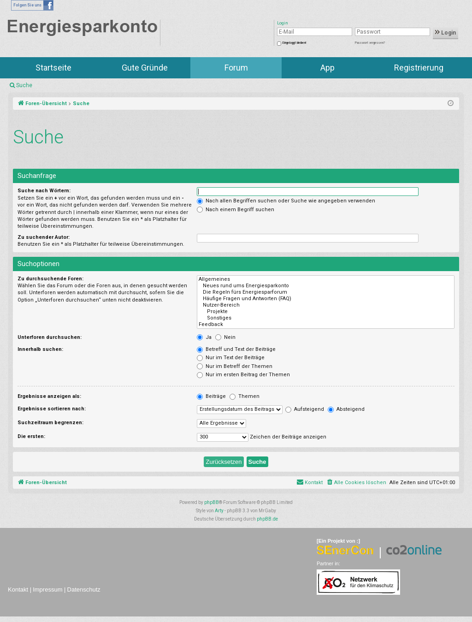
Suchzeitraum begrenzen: (50, 423)
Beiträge (211, 396)
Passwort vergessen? (370, 43)
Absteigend (346, 409)
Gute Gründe (145, 67)
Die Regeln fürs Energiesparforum (326, 292)
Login (445, 33)
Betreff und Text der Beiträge (236, 349)
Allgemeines (326, 279)
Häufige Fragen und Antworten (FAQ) (326, 299)
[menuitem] (356, 483)
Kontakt (18, 589)
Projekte (326, 311)
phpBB (211, 502)
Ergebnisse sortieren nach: (52, 409)
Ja (204, 337)
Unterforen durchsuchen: (50, 337)
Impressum (47, 589)
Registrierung (418, 67)
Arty (219, 510)
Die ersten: (31, 436)
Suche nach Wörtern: (44, 191)
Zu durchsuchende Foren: (50, 279)
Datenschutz (83, 589)
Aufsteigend (304, 409)
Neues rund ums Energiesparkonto (326, 286)
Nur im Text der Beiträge (231, 358)
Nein (225, 337)
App (327, 67)
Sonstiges (326, 318)
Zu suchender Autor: (44, 237)
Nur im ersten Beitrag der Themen (243, 375)
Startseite (53, 67)
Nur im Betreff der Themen (234, 366)
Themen (245, 396)
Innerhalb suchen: (40, 349)
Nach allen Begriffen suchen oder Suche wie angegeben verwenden (286, 201)
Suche (24, 85)
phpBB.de (267, 518)
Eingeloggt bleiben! (294, 43)
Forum (236, 67)
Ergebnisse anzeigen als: (49, 396)
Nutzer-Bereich (326, 305)
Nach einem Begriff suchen (235, 210)
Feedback (326, 324)
